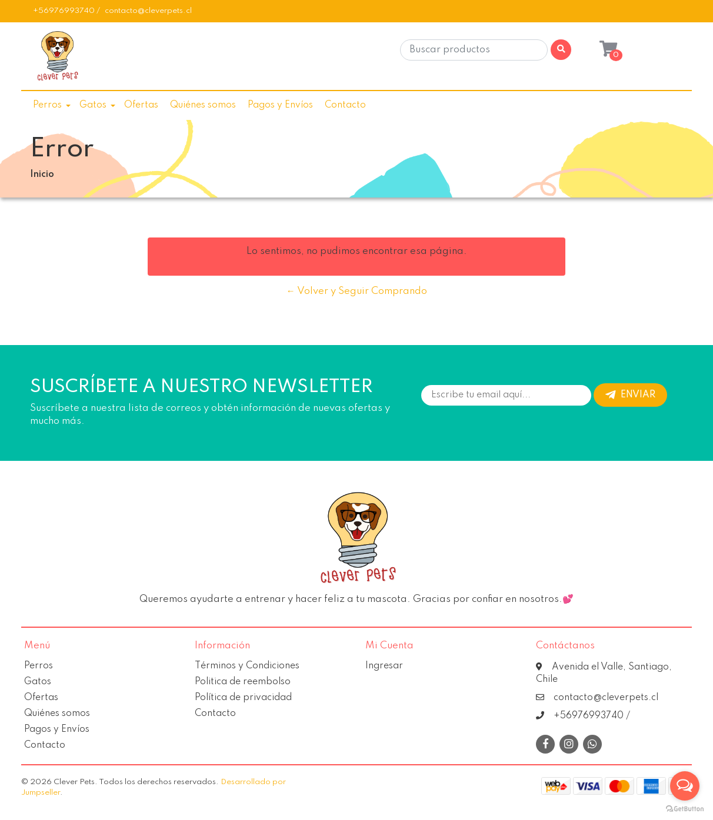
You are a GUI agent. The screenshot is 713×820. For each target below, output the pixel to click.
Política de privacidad (243, 697)
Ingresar (384, 666)
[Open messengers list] (684, 786)
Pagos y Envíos (280, 105)
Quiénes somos (203, 105)
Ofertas (141, 105)
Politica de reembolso (243, 682)
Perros (47, 105)
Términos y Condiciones (247, 666)
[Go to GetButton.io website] (685, 808)
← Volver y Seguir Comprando (356, 291)
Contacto (345, 105)
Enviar (630, 395)
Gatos (92, 105)
